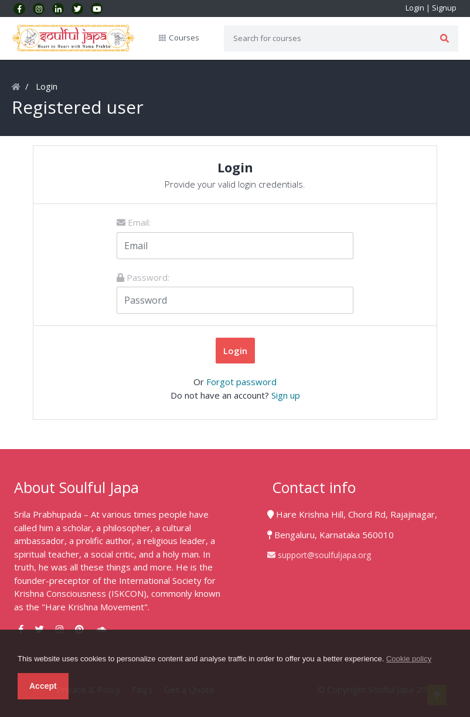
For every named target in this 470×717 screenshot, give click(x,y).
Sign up (285, 395)
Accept (43, 686)
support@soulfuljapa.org (319, 554)
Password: (143, 277)
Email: (134, 222)
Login (415, 7)
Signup (444, 7)
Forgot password (241, 382)
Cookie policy (408, 658)
